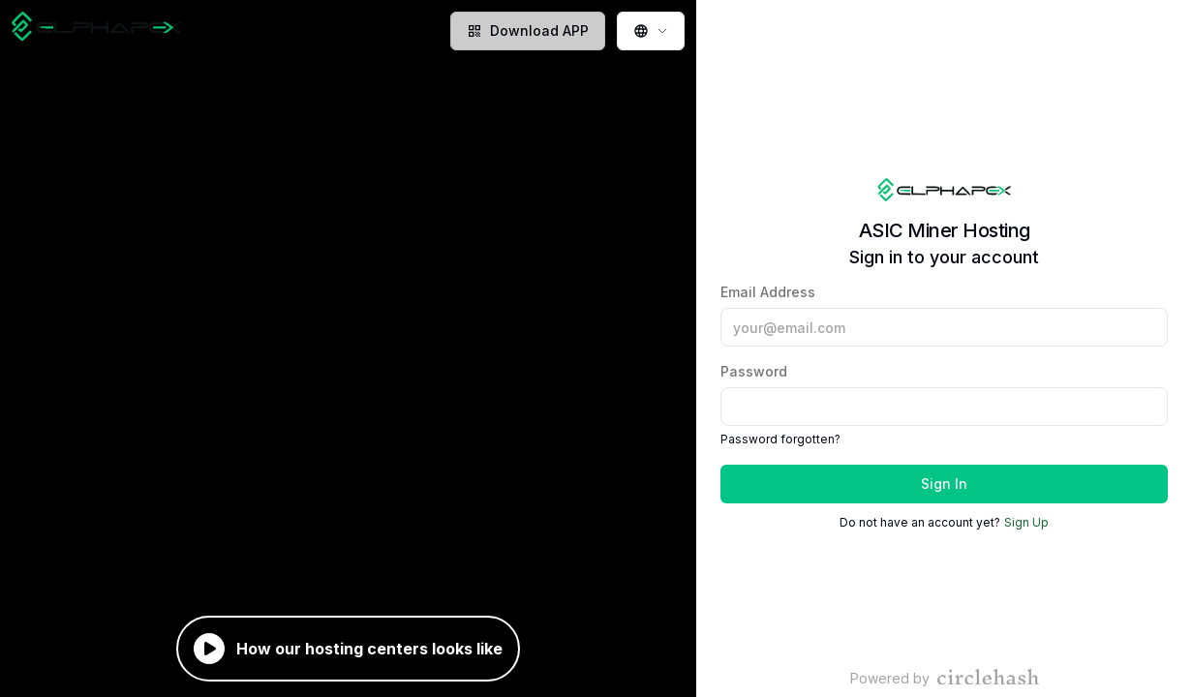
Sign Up (1026, 522)
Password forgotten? (780, 439)
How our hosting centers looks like (348, 648)
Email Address (944, 315)
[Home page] (96, 31)
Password (944, 394)
